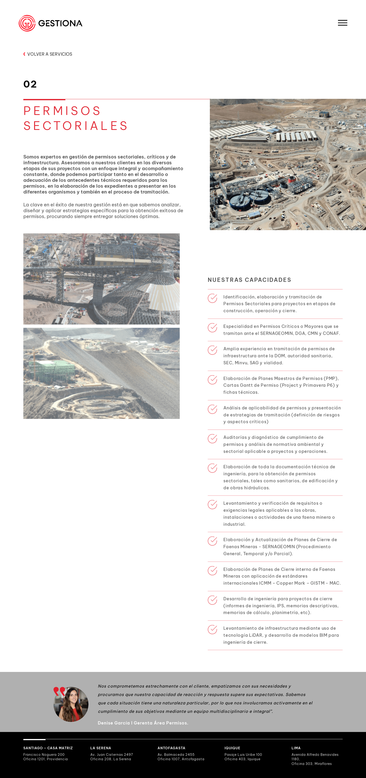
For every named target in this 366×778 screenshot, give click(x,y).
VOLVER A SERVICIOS (47, 54)
